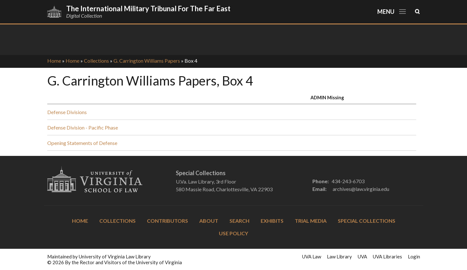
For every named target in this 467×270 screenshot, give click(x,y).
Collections (96, 61)
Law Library (339, 256)
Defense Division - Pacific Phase (82, 127)
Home (54, 61)
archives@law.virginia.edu (361, 189)
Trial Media (311, 221)
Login (414, 256)
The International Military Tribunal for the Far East (148, 8)
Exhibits (272, 221)
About (208, 221)
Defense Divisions (67, 112)
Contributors (167, 221)
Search (239, 221)
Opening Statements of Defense (82, 143)
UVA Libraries (387, 256)
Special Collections (366, 221)
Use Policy (233, 233)
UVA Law (311, 256)
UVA (362, 256)
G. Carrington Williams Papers (146, 61)
